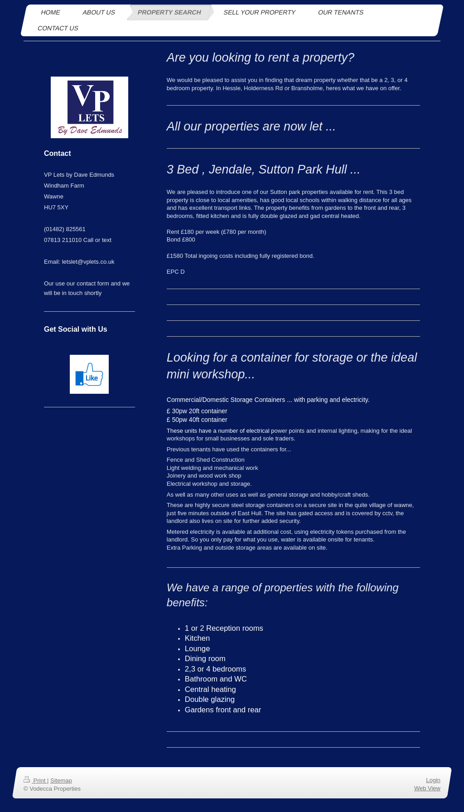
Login (433, 780)
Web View (427, 788)
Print (35, 780)
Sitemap (61, 780)
